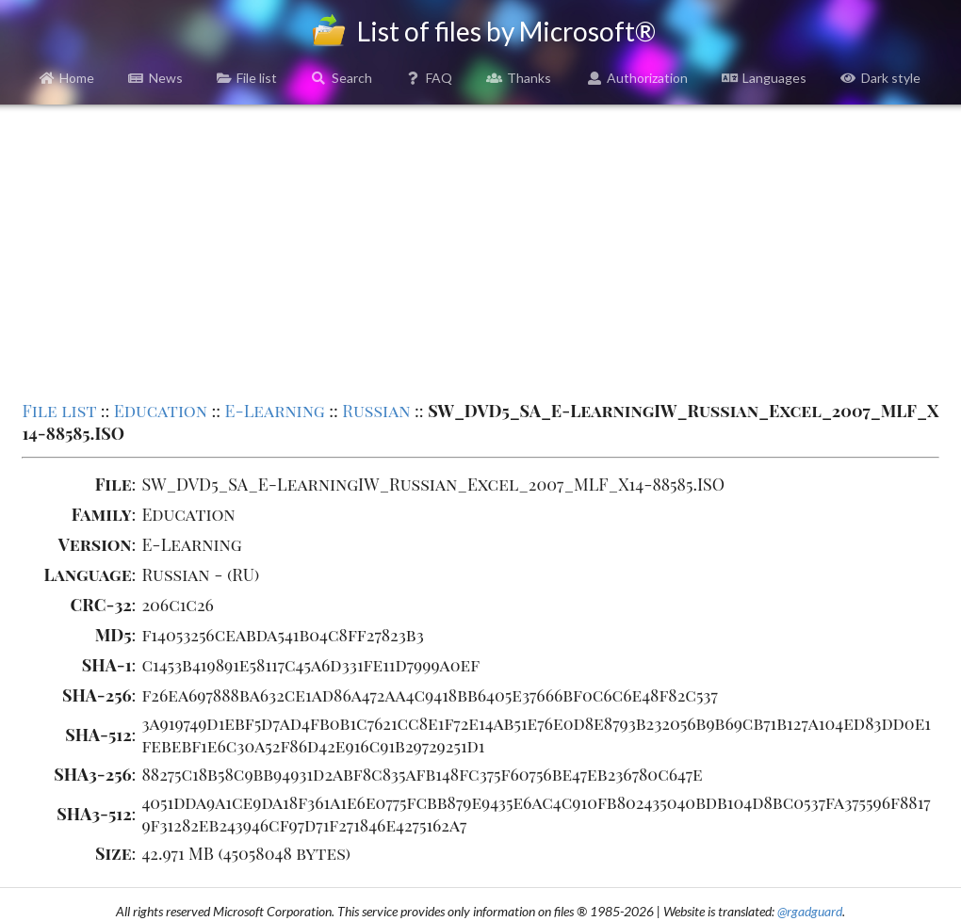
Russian (376, 410)
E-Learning (275, 410)
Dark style (880, 78)
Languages (764, 78)
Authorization (638, 78)
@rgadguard (809, 911)
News (155, 78)
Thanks (518, 78)
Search (341, 78)
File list (247, 78)
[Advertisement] (481, 250)
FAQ (429, 78)
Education (160, 410)
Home (67, 78)
